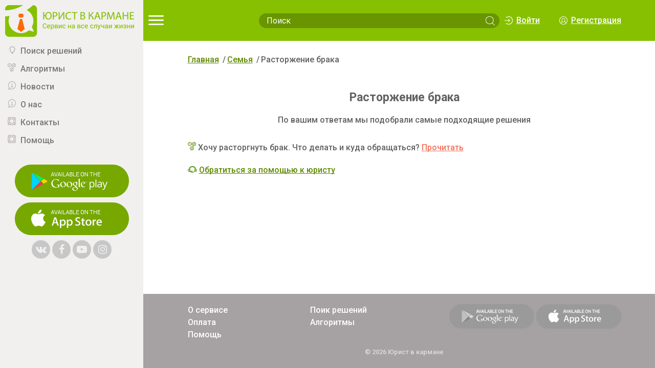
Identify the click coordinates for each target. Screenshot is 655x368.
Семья (240, 59)
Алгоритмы (42, 69)
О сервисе (208, 310)
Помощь (37, 140)
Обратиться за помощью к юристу (267, 170)
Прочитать (443, 147)
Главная (203, 59)
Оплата (202, 322)
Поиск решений (51, 51)
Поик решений (338, 310)
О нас (31, 104)
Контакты (39, 122)
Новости (37, 86)
